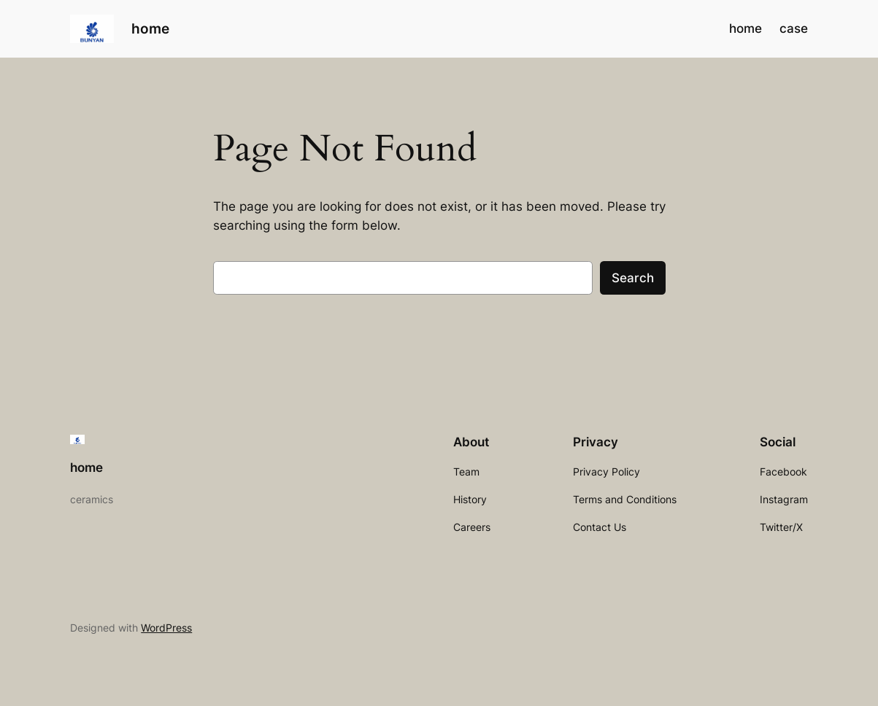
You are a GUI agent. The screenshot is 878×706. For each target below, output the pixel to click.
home (150, 28)
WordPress (166, 627)
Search (633, 278)
